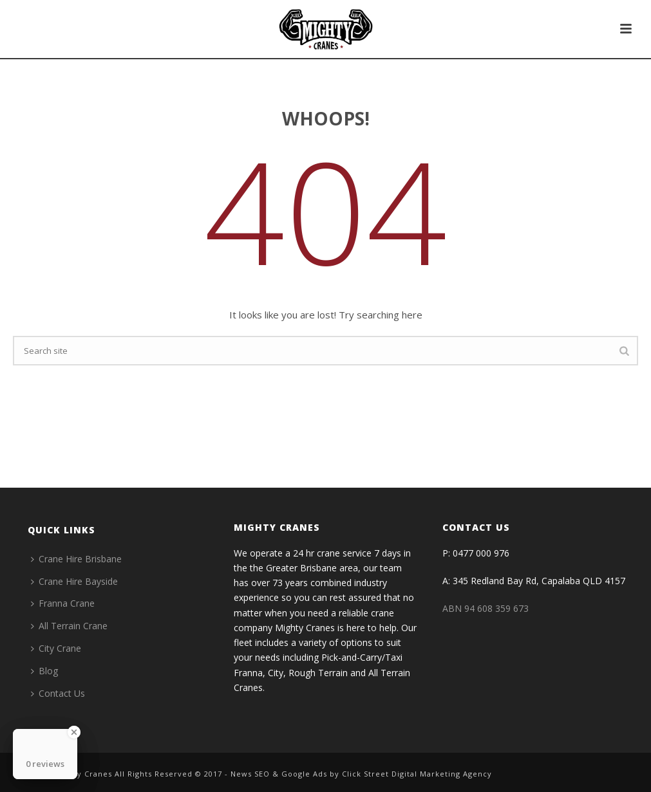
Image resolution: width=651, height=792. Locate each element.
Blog (44, 671)
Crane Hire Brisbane (76, 559)
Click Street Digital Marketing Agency (417, 773)
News (241, 773)
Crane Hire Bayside (74, 581)
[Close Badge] (74, 732)
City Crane (56, 648)
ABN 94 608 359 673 (485, 608)
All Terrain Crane (69, 626)
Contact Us (58, 693)
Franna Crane (63, 603)
